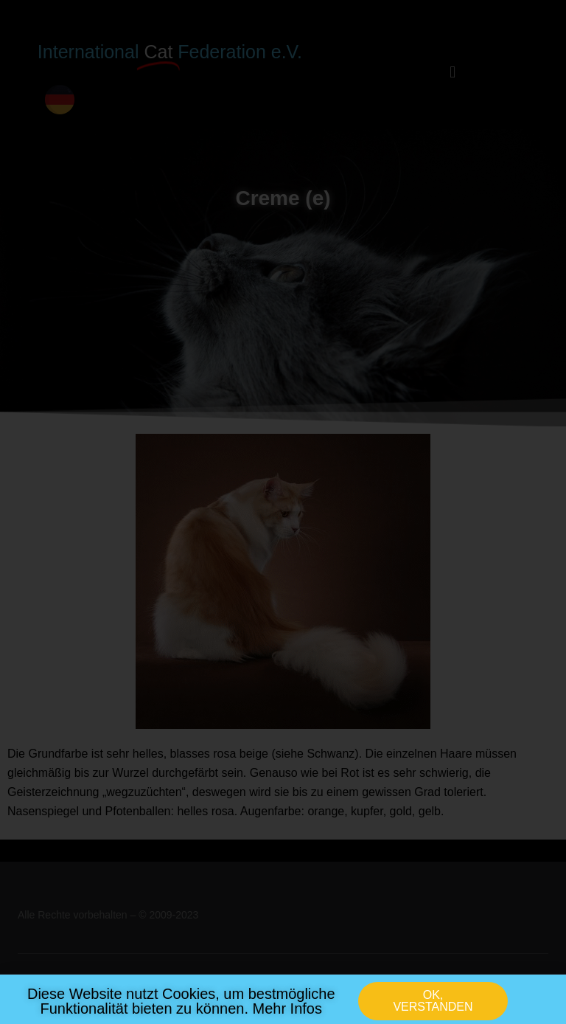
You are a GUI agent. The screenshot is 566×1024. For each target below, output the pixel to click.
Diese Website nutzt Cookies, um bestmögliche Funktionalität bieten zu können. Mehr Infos (181, 1004)
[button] (433, 1005)
